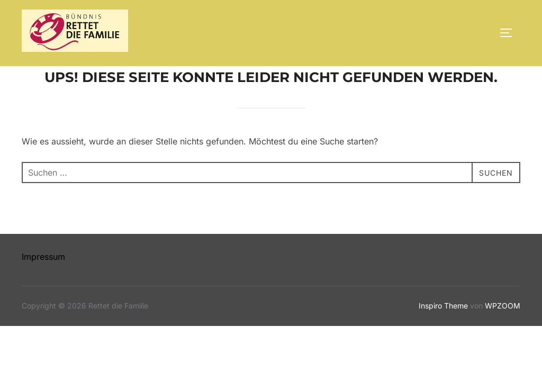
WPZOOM (502, 329)
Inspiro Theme (443, 329)
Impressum (43, 281)
